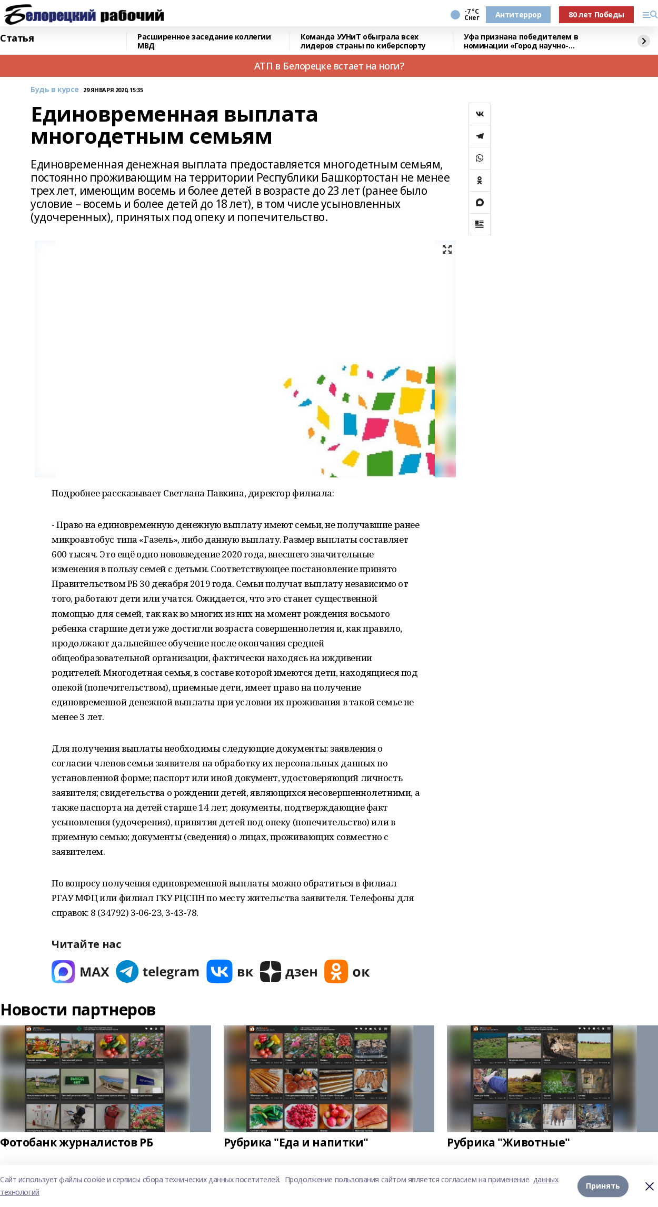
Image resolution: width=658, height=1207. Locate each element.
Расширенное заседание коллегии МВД (204, 41)
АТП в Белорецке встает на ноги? (329, 65)
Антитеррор (518, 14)
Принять (603, 1186)
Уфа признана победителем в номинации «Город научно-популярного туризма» (521, 41)
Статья (17, 38)
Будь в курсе (55, 89)
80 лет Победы (596, 14)
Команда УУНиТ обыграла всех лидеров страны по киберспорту (363, 41)
